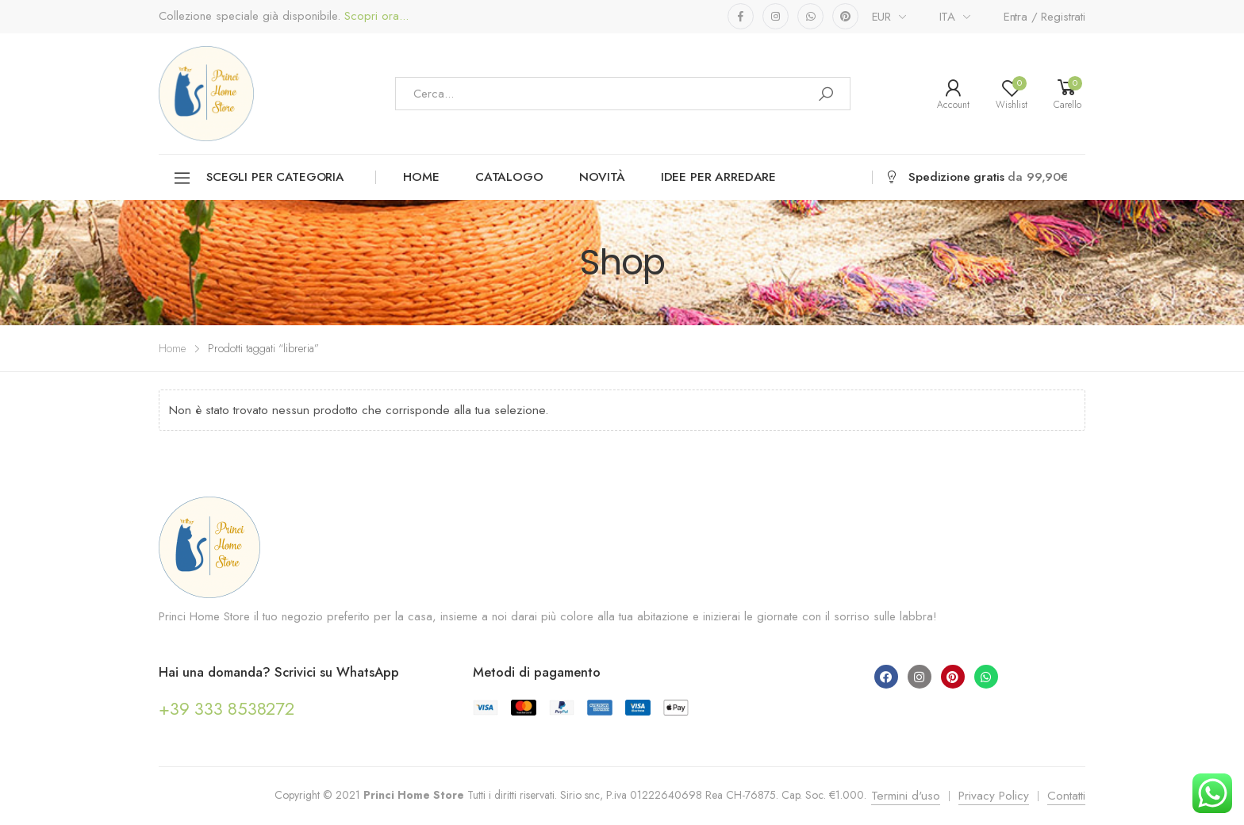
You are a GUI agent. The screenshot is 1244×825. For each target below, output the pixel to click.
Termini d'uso (905, 795)
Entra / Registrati (1044, 16)
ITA (947, 16)
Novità (602, 177)
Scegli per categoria (258, 178)
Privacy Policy (993, 795)
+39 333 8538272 (226, 708)
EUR (882, 16)
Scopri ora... (374, 16)
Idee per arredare (718, 177)
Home (421, 177)
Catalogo (509, 177)
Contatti (1066, 795)
